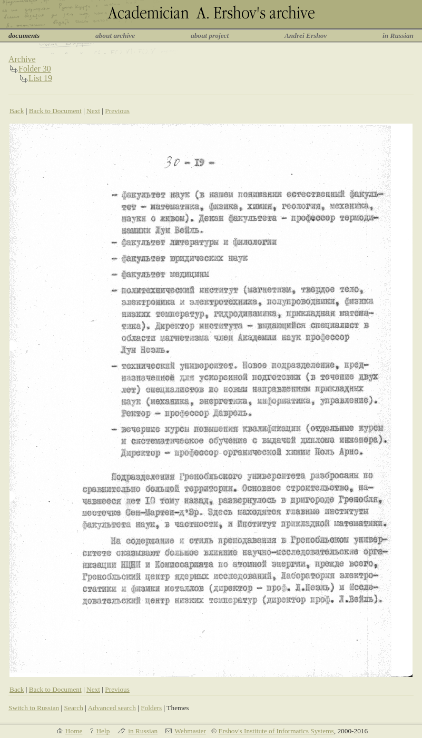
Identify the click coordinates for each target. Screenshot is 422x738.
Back (16, 111)
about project (210, 35)
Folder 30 (34, 68)
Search (73, 708)
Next (93, 111)
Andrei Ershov (305, 35)
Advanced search (111, 708)
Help (103, 731)
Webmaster (190, 731)
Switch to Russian (33, 708)
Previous (117, 111)
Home (74, 731)
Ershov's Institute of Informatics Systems (275, 731)
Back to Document (55, 111)
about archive (115, 35)
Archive (22, 59)
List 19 (40, 78)
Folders (151, 708)
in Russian (398, 35)
